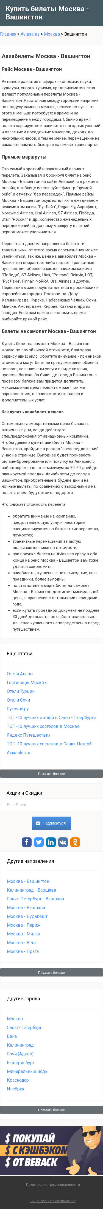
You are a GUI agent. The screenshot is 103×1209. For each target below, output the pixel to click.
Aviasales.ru (18, 752)
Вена (12, 1036)
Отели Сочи (18, 700)
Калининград (20, 1045)
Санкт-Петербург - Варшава (35, 898)
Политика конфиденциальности (53, 1184)
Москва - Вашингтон (28, 881)
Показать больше (51, 774)
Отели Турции (21, 691)
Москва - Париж (24, 925)
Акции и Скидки (24, 793)
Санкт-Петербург (24, 1027)
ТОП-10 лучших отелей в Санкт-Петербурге (51, 717)
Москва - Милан (23, 934)
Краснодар (18, 1080)
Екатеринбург (21, 1062)
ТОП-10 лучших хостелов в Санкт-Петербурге (54, 743)
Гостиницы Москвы (27, 682)
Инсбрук (15, 1089)
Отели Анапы (20, 673)
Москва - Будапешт (27, 916)
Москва (52, 34)
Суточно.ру (18, 708)
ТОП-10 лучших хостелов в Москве (43, 726)
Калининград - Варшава (31, 890)
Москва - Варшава (26, 907)
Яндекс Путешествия (29, 735)
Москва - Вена (22, 942)
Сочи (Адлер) (20, 1053)
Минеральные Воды (28, 1071)
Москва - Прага (23, 951)
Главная (8, 34)
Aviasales (30, 34)
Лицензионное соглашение (53, 1201)
